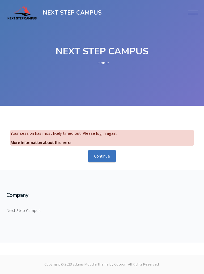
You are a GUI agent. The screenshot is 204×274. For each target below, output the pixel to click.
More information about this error (41, 142)
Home (103, 62)
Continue (102, 156)
